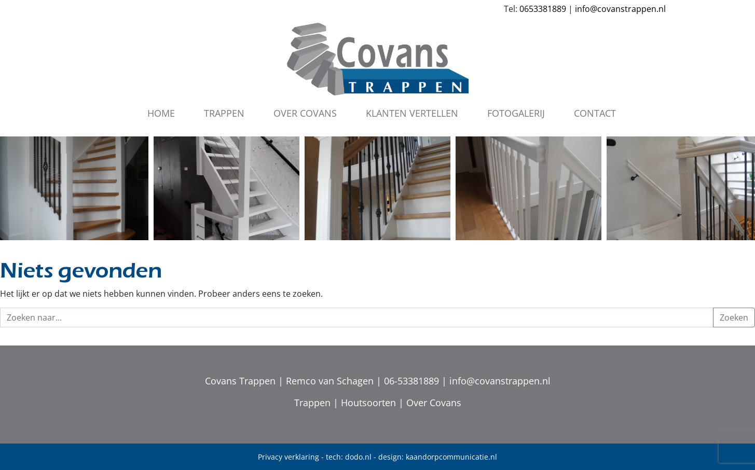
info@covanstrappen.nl (620, 9)
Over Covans (305, 113)
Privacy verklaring (288, 457)
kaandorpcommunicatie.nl (451, 457)
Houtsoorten (368, 402)
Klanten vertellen (412, 113)
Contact (595, 113)
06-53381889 (411, 381)
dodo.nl (358, 457)
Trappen (224, 113)
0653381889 (542, 9)
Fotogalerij (516, 113)
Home (161, 113)
